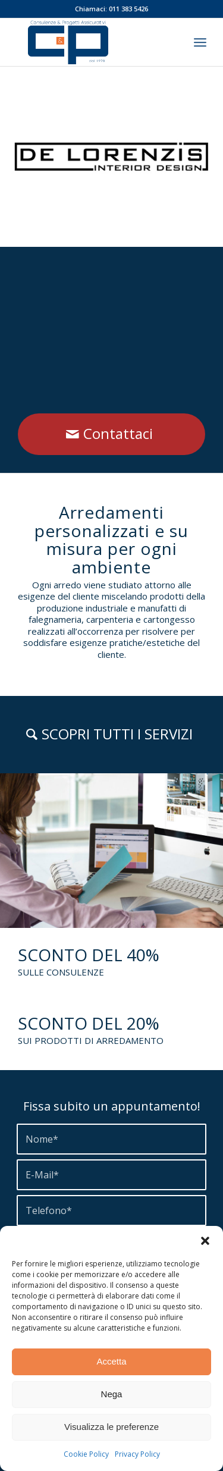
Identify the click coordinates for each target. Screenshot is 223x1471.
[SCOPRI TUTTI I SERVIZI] (111, 734)
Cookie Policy (86, 1454)
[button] (205, 1241)
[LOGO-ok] (92, 42)
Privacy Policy (137, 1454)
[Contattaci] (111, 434)
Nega (112, 1394)
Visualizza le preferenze (111, 1427)
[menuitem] (200, 42)
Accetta (111, 1361)
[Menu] (200, 42)
